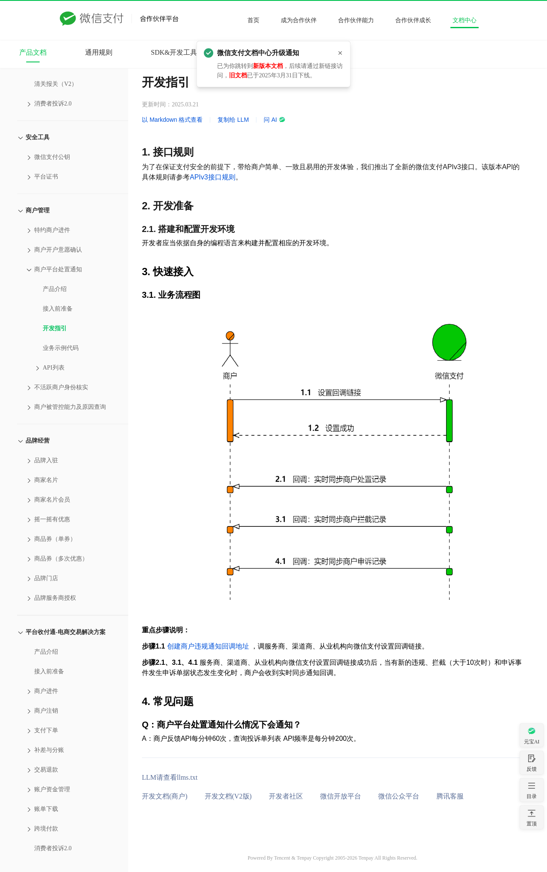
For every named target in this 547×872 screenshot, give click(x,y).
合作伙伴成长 (413, 20)
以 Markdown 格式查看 (172, 119)
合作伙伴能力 (356, 20)
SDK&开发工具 (174, 52)
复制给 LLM (233, 119)
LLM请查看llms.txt (169, 777)
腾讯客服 (450, 796)
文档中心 (464, 20)
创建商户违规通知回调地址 (208, 646)
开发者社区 (286, 796)
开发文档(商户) (165, 796)
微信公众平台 (398, 796)
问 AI (274, 119)
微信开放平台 (340, 796)
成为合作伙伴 (299, 20)
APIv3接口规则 (212, 177)
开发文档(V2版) (228, 796)
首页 (253, 20)
